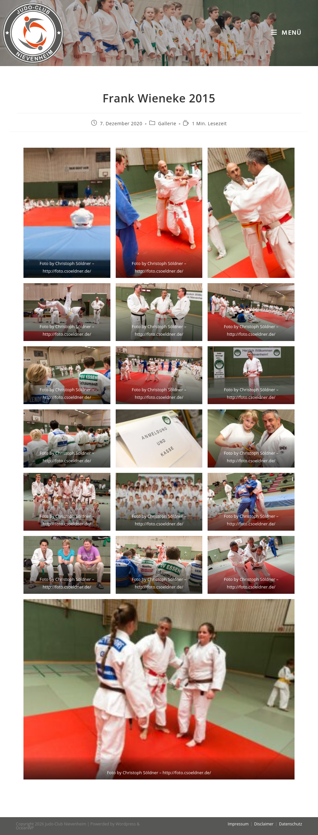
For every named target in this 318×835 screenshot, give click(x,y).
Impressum (238, 824)
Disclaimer (264, 824)
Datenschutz (290, 824)
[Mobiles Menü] (286, 33)
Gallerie (167, 123)
